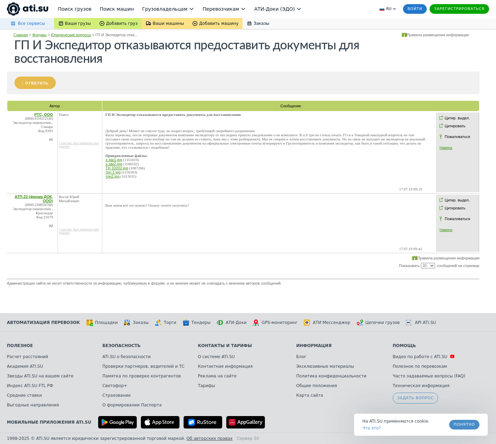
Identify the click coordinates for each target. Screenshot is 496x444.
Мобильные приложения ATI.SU (49, 422)
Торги (165, 322)
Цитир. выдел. (457, 118)
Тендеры (196, 322)
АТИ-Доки (232, 322)
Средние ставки (24, 395)
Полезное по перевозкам (420, 366)
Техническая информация (421, 385)
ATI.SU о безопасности (126, 356)
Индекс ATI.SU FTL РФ (30, 385)
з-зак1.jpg (113, 160)
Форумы (39, 35)
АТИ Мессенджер (327, 322)
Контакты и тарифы (225, 345)
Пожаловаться (457, 137)
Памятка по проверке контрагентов (141, 376)
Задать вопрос (415, 398)
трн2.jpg (112, 176)
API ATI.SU (421, 322)
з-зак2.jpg (113, 164)
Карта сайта (309, 395)
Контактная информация (225, 366)
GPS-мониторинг (275, 322)
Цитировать (455, 126)
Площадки (102, 322)
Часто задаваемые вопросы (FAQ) (429, 376)
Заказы (136, 322)
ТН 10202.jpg (116, 168)
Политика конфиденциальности (331, 376)
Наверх (446, 148)
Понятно (464, 424)
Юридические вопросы (71, 35)
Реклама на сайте (217, 376)
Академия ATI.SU (25, 366)
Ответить (37, 83)
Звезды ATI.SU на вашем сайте (40, 376)
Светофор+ (114, 385)
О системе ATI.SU (216, 356)
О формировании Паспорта (132, 405)
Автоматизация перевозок (43, 322)
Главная (20, 35)
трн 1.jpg (113, 172)
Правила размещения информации (438, 35)
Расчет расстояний (27, 356)
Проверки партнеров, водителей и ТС (143, 366)
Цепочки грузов (378, 322)
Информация (314, 345)
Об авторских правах (210, 438)
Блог (301, 356)
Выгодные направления (33, 405)
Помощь (404, 345)
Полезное (20, 345)
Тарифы (206, 385)
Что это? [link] (371, 428)
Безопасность (121, 345)
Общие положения (316, 385)
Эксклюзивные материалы (325, 366)
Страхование (116, 395)
